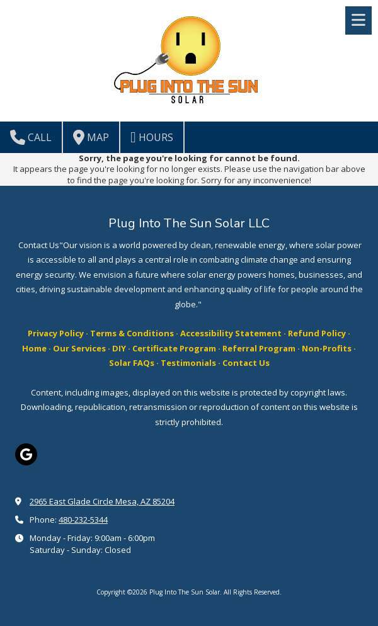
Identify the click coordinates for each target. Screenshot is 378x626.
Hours (151, 137)
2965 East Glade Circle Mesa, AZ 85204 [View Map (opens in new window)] (102, 501)
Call (31, 137)
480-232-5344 (83, 519)
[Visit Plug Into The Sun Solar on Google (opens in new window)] (26, 454)
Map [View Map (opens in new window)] (91, 137)
